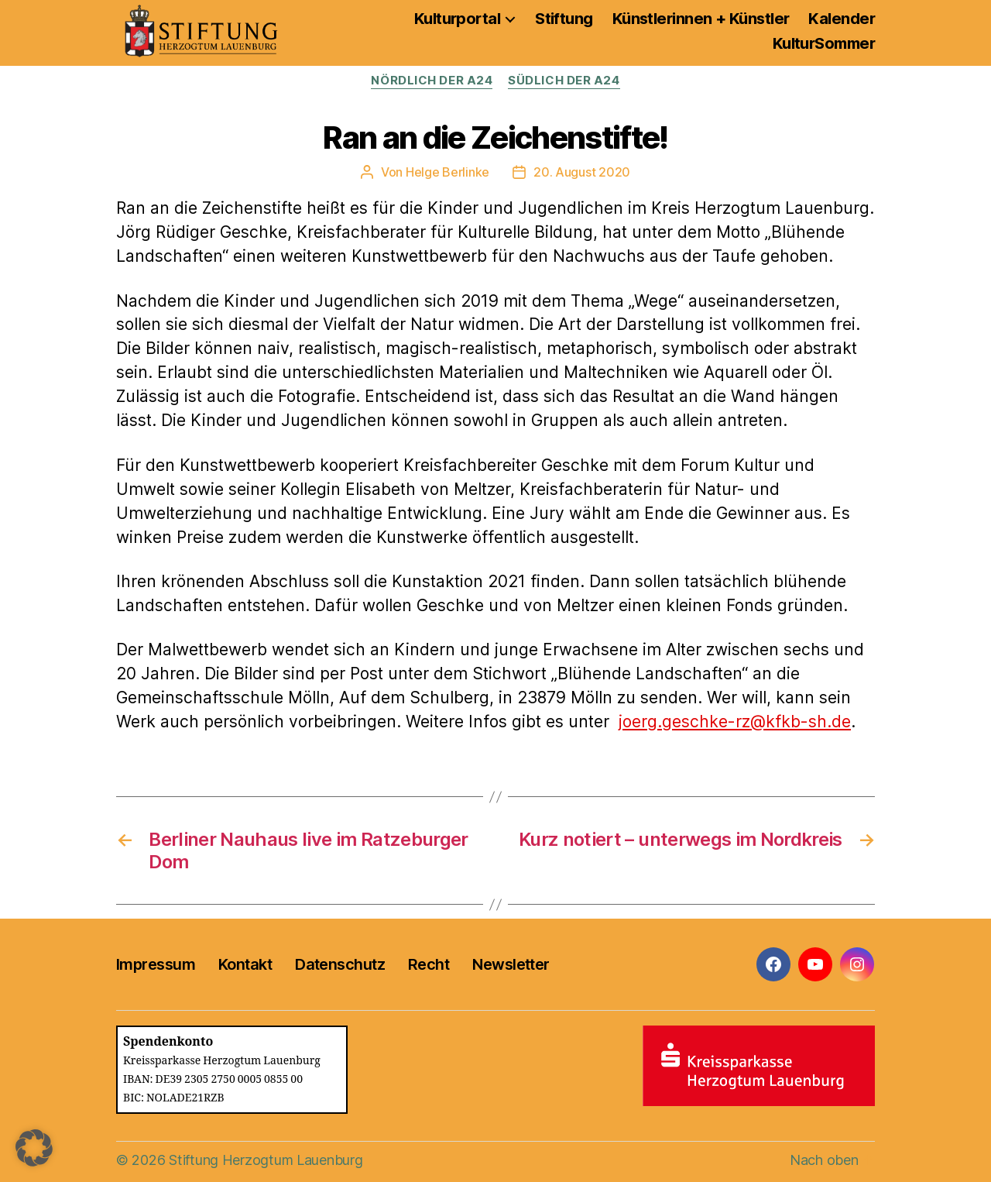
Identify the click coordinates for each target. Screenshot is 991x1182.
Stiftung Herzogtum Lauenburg (265, 1160)
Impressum (155, 964)
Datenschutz (340, 964)
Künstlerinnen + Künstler (701, 18)
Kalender (841, 18)
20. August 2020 (581, 172)
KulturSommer (824, 43)
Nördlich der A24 (431, 81)
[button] (34, 1148)
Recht (428, 964)
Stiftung (564, 18)
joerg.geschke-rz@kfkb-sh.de (735, 721)
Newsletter (510, 964)
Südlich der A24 (563, 81)
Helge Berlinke (447, 172)
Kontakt (245, 964)
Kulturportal (457, 18)
